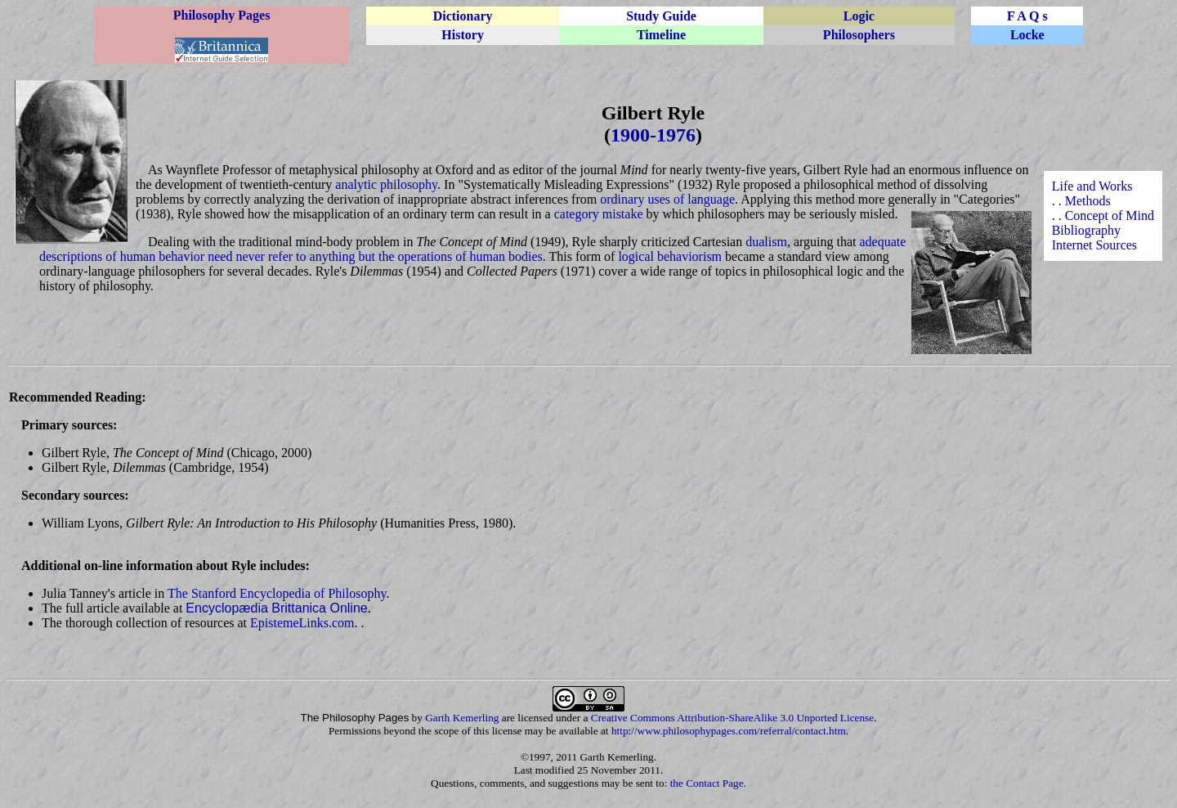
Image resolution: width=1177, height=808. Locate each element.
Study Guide (661, 16)
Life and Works (1092, 186)
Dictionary (463, 16)
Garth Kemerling (462, 717)
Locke (1027, 35)
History (462, 35)
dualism (766, 242)
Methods (1088, 201)
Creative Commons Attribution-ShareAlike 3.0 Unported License (732, 717)
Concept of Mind (1109, 215)
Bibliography (1086, 230)
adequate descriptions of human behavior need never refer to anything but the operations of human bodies (472, 249)
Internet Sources (1094, 245)
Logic (859, 16)
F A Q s (1027, 16)
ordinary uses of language (667, 199)
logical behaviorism (670, 256)
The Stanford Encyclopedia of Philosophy (277, 593)
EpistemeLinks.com (302, 623)
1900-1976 (653, 135)
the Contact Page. (708, 783)
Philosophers (859, 35)
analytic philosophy (386, 184)
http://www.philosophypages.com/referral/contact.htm (728, 731)
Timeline (661, 35)
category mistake (598, 214)
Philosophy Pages (222, 15)
